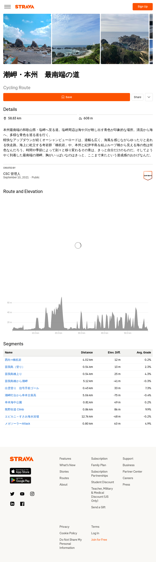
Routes (64, 478)
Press (126, 485)
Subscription (99, 459)
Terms (95, 527)
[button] (27, 39)
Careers (128, 478)
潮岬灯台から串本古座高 (20, 395)
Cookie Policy (68, 533)
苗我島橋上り (13, 374)
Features (65, 459)
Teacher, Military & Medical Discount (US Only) (102, 495)
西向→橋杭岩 (13, 360)
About (63, 485)
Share (137, 97)
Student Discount (102, 482)
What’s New (67, 465)
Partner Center (132, 472)
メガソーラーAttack (17, 424)
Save (66, 97)
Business (128, 465)
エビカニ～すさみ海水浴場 (22, 417)
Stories (64, 472)
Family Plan (98, 465)
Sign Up (143, 7)
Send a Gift (98, 507)
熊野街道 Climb (14, 409)
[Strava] (24, 6)
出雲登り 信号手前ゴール (22, 388)
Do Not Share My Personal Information (71, 544)
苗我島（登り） (15, 367)
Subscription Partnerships (99, 474)
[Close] (7, 7)
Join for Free (99, 540)
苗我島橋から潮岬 (16, 381)
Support (128, 459)
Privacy (64, 527)
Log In (95, 533)
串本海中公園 (13, 402)
